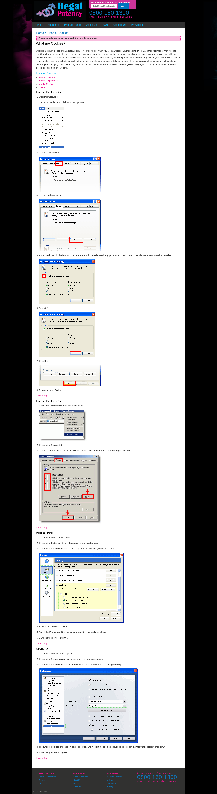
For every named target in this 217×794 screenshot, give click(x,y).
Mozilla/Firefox (46, 84)
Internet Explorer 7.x (48, 77)
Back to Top (41, 396)
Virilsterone (111, 780)
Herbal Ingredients (80, 777)
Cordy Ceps (111, 783)
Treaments (77, 786)
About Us (76, 780)
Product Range (79, 783)
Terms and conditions (47, 777)
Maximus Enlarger (114, 777)
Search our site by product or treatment (110, 2)
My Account (43, 783)
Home (40, 32)
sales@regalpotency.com (115, 17)
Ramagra (110, 786)
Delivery (42, 780)
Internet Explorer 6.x (48, 81)
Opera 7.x (43, 87)
